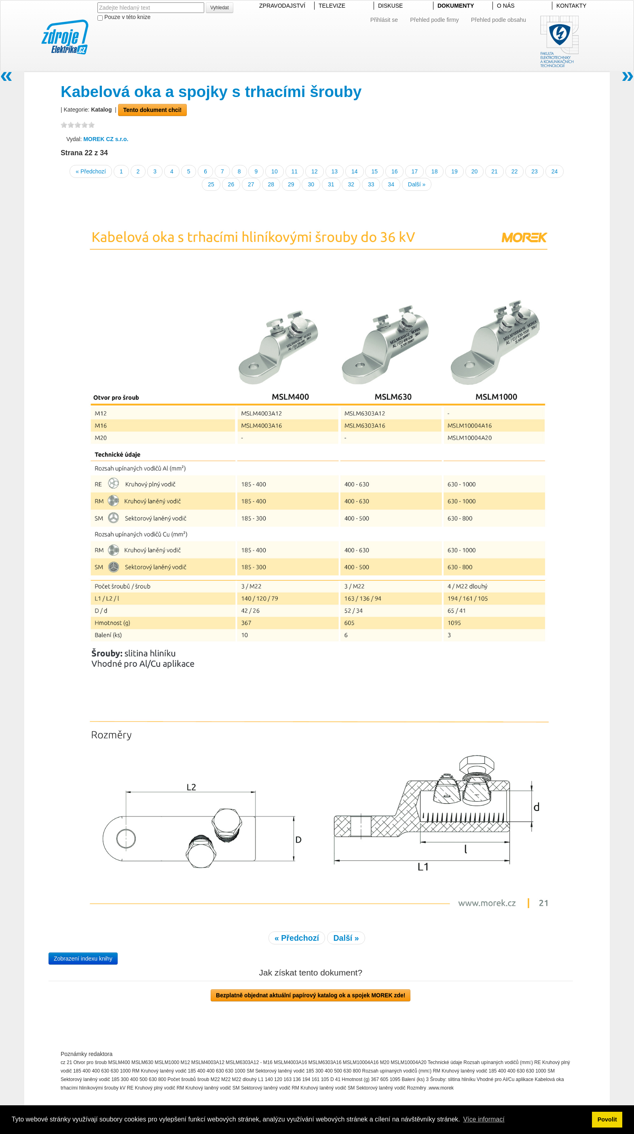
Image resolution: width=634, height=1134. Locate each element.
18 (434, 171)
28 (271, 184)
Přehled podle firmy (434, 20)
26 (231, 184)
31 (331, 184)
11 (295, 171)
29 (291, 184)
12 (314, 171)
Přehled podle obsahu (498, 20)
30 (311, 184)
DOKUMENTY (455, 5)
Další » (417, 184)
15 (374, 171)
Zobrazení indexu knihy (83, 958)
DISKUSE (390, 5)
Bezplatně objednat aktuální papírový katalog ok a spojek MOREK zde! (310, 995)
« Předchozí (91, 171)
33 (371, 184)
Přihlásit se (384, 20)
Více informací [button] (483, 1119)
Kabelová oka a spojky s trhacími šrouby (211, 91)
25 (211, 184)
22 (514, 171)
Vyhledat (219, 8)
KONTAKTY (571, 5)
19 (454, 171)
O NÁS (506, 5)
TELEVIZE (332, 5)
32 (351, 184)
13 (335, 171)
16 (394, 171)
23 (534, 171)
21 (494, 171)
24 (555, 171)
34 (391, 184)
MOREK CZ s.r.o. (105, 139)
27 (251, 184)
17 (414, 171)
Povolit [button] (607, 1119)
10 (274, 171)
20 (474, 171)
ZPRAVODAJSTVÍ (282, 5)
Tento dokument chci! (152, 110)
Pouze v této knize (123, 17)
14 (354, 171)
